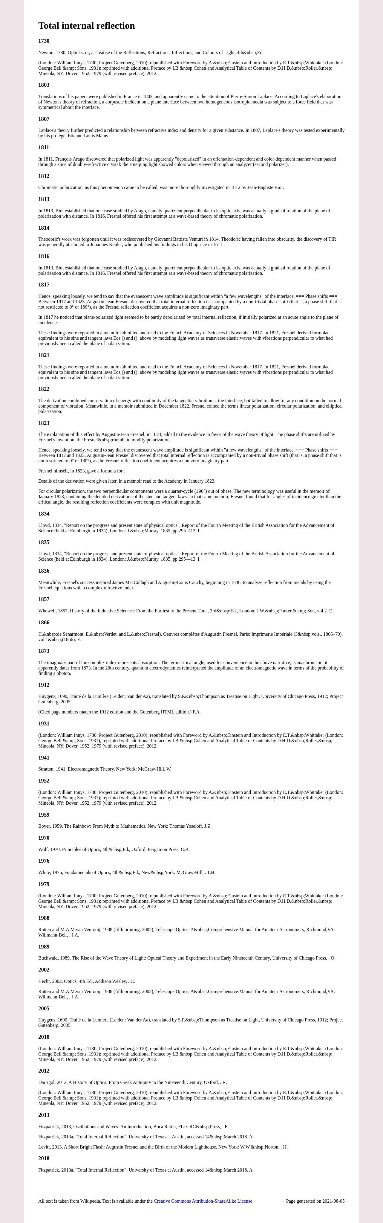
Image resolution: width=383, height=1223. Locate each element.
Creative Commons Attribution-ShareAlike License (203, 1201)
